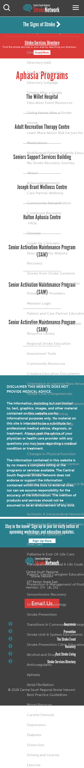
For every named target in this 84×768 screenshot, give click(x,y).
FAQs (32, 223)
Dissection (35, 745)
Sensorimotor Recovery (46, 594)
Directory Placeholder (45, 72)
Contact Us (36, 42)
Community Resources (46, 363)
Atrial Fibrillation (40, 685)
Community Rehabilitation (49, 203)
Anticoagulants (39, 665)
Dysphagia (35, 474)
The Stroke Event (42, 639)
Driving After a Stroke (44, 93)
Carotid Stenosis (40, 715)
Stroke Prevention (42, 614)
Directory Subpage (42, 83)
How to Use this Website (47, 253)
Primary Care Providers (46, 293)
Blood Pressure (39, 705)
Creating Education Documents (53, 374)
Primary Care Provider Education (54, 323)
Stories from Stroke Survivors (51, 273)
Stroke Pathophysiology (46, 604)
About (32, 173)
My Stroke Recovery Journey (51, 163)
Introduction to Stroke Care (50, 504)
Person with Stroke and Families (53, 283)
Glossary (34, 233)
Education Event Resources (49, 103)
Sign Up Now (42, 541)
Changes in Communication (50, 444)
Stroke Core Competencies (49, 394)
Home (32, 123)
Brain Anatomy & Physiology (50, 424)
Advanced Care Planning (47, 414)
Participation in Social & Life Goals (55, 564)
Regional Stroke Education (49, 343)
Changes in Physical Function (51, 454)
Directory (35, 52)
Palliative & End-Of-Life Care (50, 554)
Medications (37, 143)
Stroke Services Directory (42, 662)
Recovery (34, 263)
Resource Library (41, 333)
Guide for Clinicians (43, 243)
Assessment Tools (41, 353)
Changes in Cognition (45, 434)
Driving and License (43, 755)
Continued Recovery (44, 213)
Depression (36, 725)
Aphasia (33, 675)
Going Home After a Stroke (49, 113)
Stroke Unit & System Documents (55, 634)
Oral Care (35, 544)
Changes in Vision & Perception (53, 464)
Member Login (39, 303)
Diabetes (34, 735)
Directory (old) (39, 62)
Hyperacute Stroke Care (47, 494)
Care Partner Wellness (45, 193)
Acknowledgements (43, 183)
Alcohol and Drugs (42, 654)
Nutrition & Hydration (45, 534)
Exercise (34, 765)
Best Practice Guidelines (47, 695)
